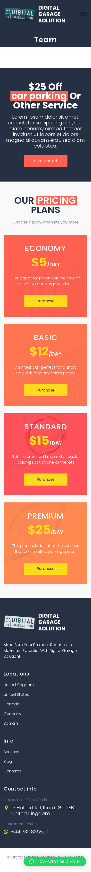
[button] (55, 861)
